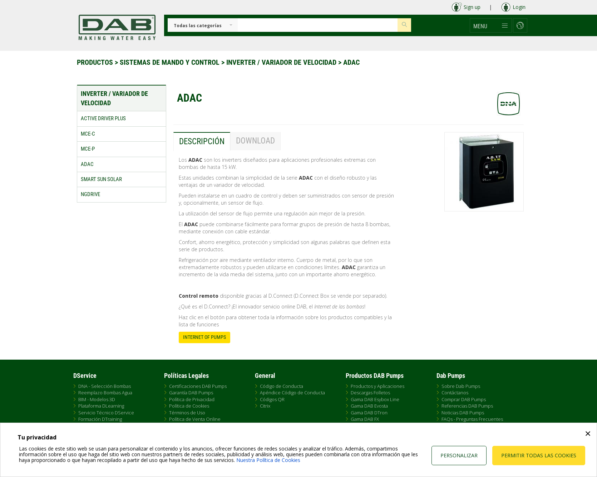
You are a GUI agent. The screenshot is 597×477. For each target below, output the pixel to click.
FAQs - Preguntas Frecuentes (472, 419)
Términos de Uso (187, 412)
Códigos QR (272, 399)
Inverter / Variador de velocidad (282, 62)
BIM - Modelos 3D (96, 399)
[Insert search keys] (318, 25)
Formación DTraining (100, 419)
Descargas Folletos (370, 392)
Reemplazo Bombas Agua (105, 392)
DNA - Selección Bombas (104, 386)
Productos (96, 62)
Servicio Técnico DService (106, 412)
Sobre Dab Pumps (460, 386)
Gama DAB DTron (369, 412)
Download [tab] (255, 141)
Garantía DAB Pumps (191, 392)
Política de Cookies (189, 406)
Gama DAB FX (365, 419)
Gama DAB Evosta (369, 406)
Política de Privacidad (191, 399)
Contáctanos (454, 392)
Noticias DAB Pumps (462, 412)
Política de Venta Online (195, 419)
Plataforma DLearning (101, 406)
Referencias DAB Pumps (467, 406)
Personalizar (459, 455)
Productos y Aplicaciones (377, 386)
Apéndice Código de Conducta (292, 392)
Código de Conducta (281, 386)
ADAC (351, 62)
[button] (491, 25)
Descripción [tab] (202, 141)
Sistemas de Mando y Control (170, 62)
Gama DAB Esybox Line (375, 399)
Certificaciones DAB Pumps (198, 386)
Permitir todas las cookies (538, 455)
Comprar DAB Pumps (463, 399)
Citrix (265, 406)
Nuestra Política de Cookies (268, 460)
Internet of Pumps (204, 337)
